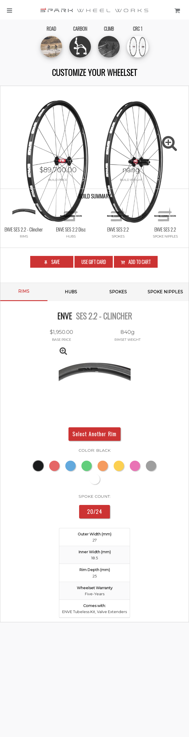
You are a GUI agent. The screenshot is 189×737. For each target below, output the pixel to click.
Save (51, 294)
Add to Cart (135, 294)
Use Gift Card (93, 294)
